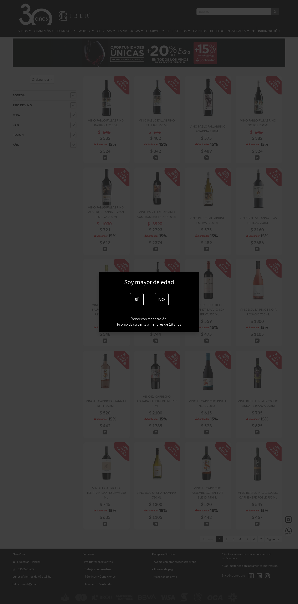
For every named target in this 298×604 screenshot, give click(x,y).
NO (161, 299)
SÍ (136, 299)
